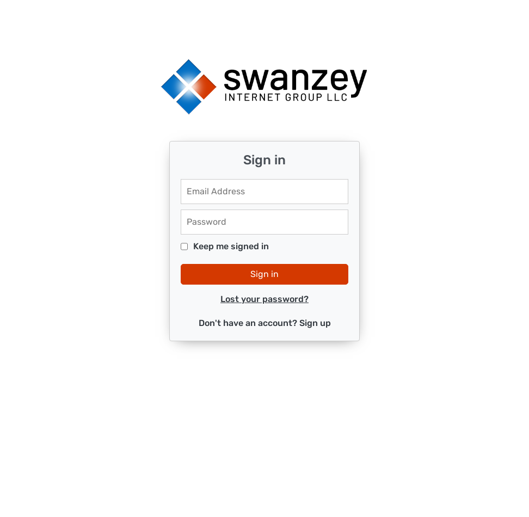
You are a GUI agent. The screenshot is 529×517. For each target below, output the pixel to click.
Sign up (315, 323)
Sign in (264, 274)
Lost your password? (264, 299)
